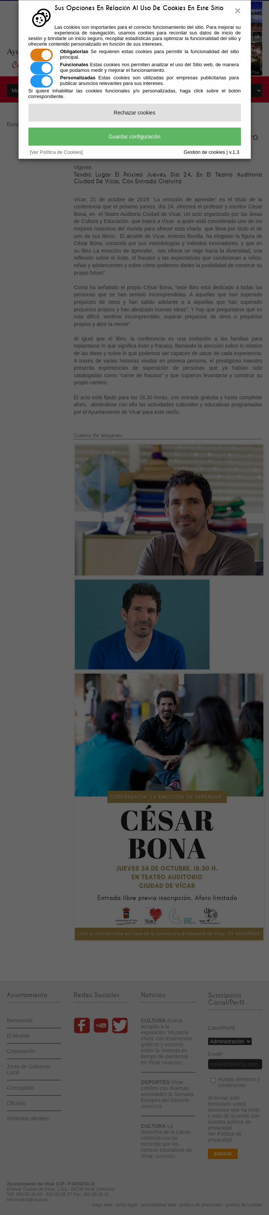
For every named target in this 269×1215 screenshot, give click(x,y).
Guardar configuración (134, 137)
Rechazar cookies (134, 113)
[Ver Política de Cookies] (56, 152)
